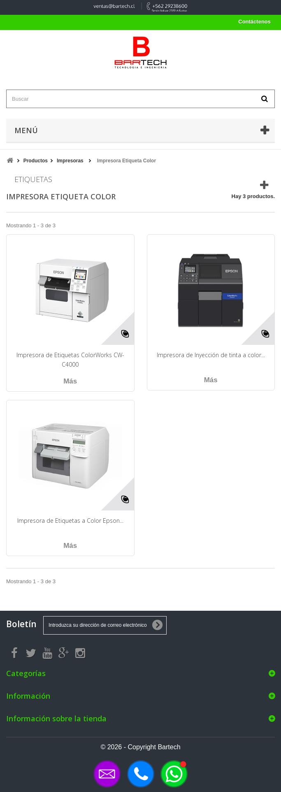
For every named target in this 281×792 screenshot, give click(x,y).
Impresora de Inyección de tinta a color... (211, 355)
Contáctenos (254, 21)
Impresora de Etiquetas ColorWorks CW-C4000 (70, 359)
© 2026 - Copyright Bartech (140, 747)
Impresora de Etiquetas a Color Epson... (70, 520)
